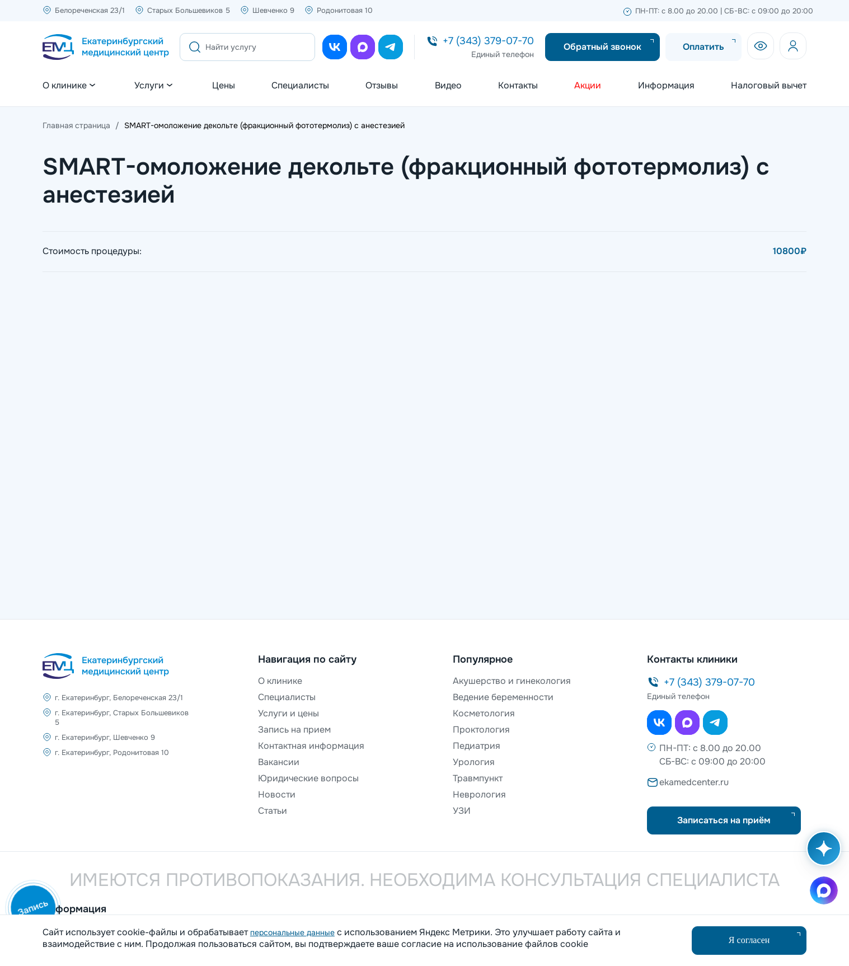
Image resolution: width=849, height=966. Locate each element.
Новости (276, 794)
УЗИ (462, 810)
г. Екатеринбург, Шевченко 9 (105, 737)
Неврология (479, 794)
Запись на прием (294, 729)
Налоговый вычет (768, 85)
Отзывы (381, 85)
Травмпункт (478, 778)
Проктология (481, 729)
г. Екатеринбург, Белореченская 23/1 (119, 697)
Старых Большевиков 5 (188, 10)
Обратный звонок (602, 47)
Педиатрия (476, 745)
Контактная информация (311, 745)
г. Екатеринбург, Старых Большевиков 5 (122, 717)
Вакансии (278, 762)
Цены (223, 85)
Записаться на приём (724, 820)
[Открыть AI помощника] (821, 854)
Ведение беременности (503, 697)
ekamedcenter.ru (694, 782)
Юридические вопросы (308, 778)
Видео (448, 85)
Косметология (484, 713)
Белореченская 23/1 (90, 10)
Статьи (272, 810)
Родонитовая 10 (345, 10)
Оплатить (703, 47)
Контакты (518, 85)
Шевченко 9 (273, 10)
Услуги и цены (288, 713)
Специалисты (300, 85)
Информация (666, 85)
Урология (474, 762)
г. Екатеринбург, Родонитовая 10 (112, 752)
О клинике (280, 681)
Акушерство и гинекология (512, 681)
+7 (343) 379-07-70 (488, 41)
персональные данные (292, 932)
